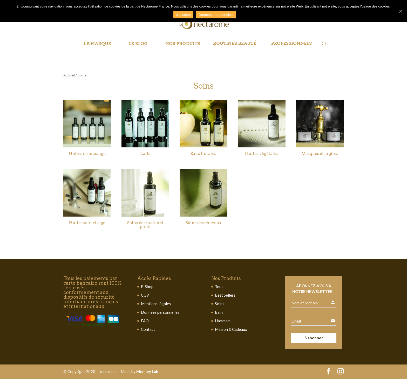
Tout (219, 286)
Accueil (69, 75)
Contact (148, 329)
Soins (219, 303)
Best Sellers (225, 295)
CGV (145, 295)
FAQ (145, 320)
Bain (219, 312)
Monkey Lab (147, 371)
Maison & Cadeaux (231, 329)
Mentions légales (156, 303)
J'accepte (183, 15)
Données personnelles (160, 312)
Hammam (222, 320)
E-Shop (147, 286)
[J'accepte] (400, 11)
